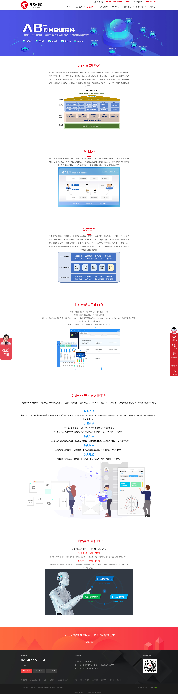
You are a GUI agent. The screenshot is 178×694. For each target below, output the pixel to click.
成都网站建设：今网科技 (147, 687)
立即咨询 (89, 642)
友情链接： (25, 680)
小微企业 (90, 7)
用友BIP (51, 680)
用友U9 (43, 680)
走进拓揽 (78, 7)
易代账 (67, 680)
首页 (68, 7)
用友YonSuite (33, 680)
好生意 (111, 680)
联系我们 (151, 7)
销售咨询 (26, 671)
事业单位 (115, 7)
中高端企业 (103, 7)
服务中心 (139, 7)
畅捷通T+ (103, 680)
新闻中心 (127, 7)
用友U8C (59, 680)
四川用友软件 (85, 680)
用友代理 (75, 680)
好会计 (118, 680)
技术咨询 (39, 671)
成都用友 (95, 680)
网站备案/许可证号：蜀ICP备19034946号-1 (89, 692)
